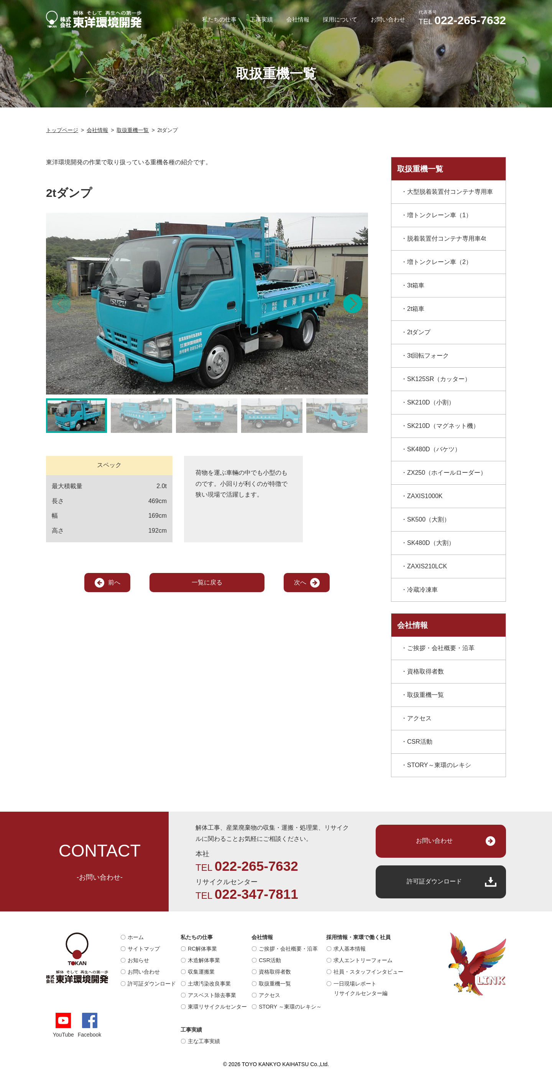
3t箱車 (415, 285)
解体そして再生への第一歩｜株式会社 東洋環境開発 (94, 19)
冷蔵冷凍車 (422, 589)
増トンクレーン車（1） (439, 215)
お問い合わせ (388, 19)
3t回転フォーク (428, 355)
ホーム (136, 937)
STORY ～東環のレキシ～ (290, 1007)
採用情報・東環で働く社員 (358, 937)
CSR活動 (419, 741)
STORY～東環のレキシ (439, 765)
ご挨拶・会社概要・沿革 (441, 648)
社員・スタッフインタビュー (368, 972)
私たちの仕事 (219, 19)
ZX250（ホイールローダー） (446, 472)
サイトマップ (144, 949)
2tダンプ (418, 332)
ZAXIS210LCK (427, 566)
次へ (300, 582)
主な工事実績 (204, 1041)
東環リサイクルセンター (217, 1007)
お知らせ (138, 960)
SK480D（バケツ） (434, 449)
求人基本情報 (350, 949)
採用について (340, 19)
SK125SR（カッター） (439, 379)
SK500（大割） (428, 519)
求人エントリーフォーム (363, 960)
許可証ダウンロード (434, 881)
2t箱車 (415, 308)
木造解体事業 (204, 960)
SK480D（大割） (431, 543)
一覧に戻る (207, 582)
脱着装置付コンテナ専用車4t (446, 238)
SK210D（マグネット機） (443, 426)
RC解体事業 (202, 949)
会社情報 (297, 19)
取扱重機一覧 (425, 695)
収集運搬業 (201, 972)
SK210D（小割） (431, 402)
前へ (114, 582)
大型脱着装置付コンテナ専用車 (450, 191)
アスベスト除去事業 (212, 995)
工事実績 (261, 19)
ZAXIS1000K (425, 496)
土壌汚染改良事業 (209, 984)
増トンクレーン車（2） (439, 262)
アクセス (419, 718)
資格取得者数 (425, 671)
